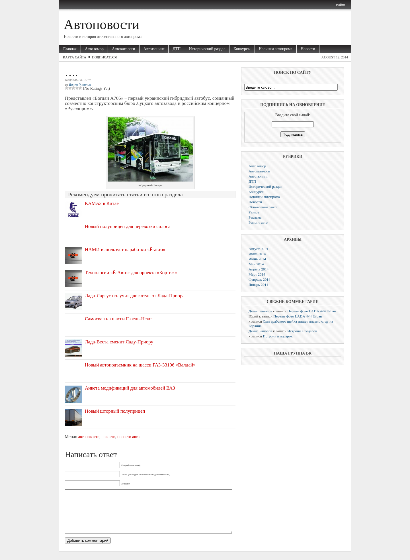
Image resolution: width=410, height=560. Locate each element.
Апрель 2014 (258, 269)
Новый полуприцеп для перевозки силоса (128, 226)
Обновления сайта (263, 207)
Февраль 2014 (259, 279)
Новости (308, 49)
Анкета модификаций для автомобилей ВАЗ (130, 388)
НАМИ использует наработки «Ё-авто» (125, 249)
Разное (254, 212)
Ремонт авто (258, 222)
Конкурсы (241, 49)
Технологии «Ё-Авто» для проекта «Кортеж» (131, 272)
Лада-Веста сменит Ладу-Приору (119, 342)
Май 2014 (256, 264)
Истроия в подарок (302, 331)
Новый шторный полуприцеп (115, 411)
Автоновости (102, 24)
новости (108, 436)
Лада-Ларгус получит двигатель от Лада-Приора (134, 295)
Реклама (255, 217)
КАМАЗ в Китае (102, 203)
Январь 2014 (258, 284)
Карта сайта (74, 57)
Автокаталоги (123, 49)
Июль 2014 (257, 254)
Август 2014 (258, 249)
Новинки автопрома (275, 49)
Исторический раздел (207, 49)
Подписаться (104, 57)
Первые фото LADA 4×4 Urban (311, 311)
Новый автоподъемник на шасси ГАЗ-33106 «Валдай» (140, 365)
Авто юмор (94, 49)
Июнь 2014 (257, 259)
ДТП (177, 49)
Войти (340, 5)
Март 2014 (257, 274)
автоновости (88, 436)
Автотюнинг (154, 49)
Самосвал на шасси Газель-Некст (119, 318)
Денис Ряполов (80, 84)
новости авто (128, 436)
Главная (70, 49)
